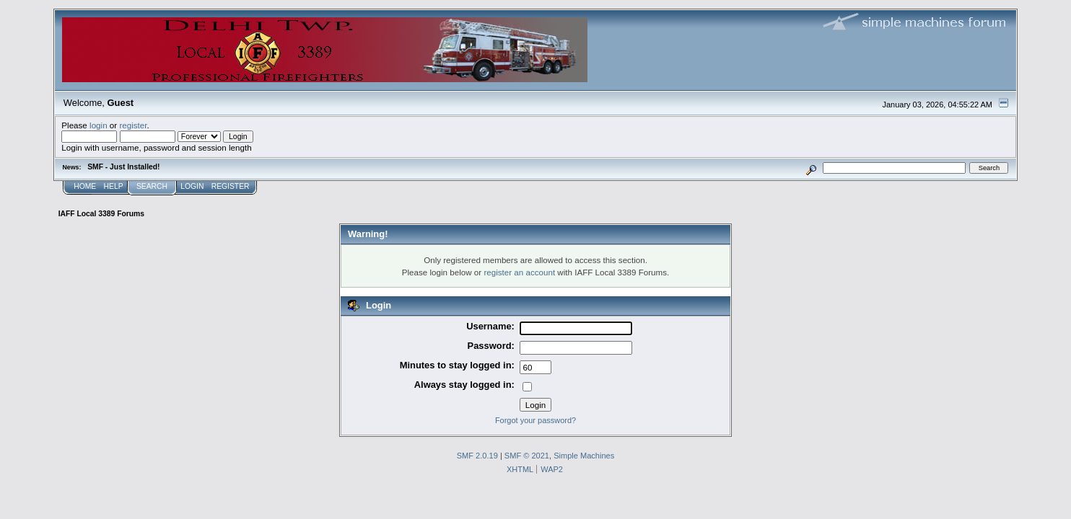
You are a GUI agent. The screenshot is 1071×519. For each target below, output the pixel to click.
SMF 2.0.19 (477, 455)
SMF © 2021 (526, 455)
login (98, 125)
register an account (519, 272)
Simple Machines (584, 455)
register (133, 125)
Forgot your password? (535, 420)
